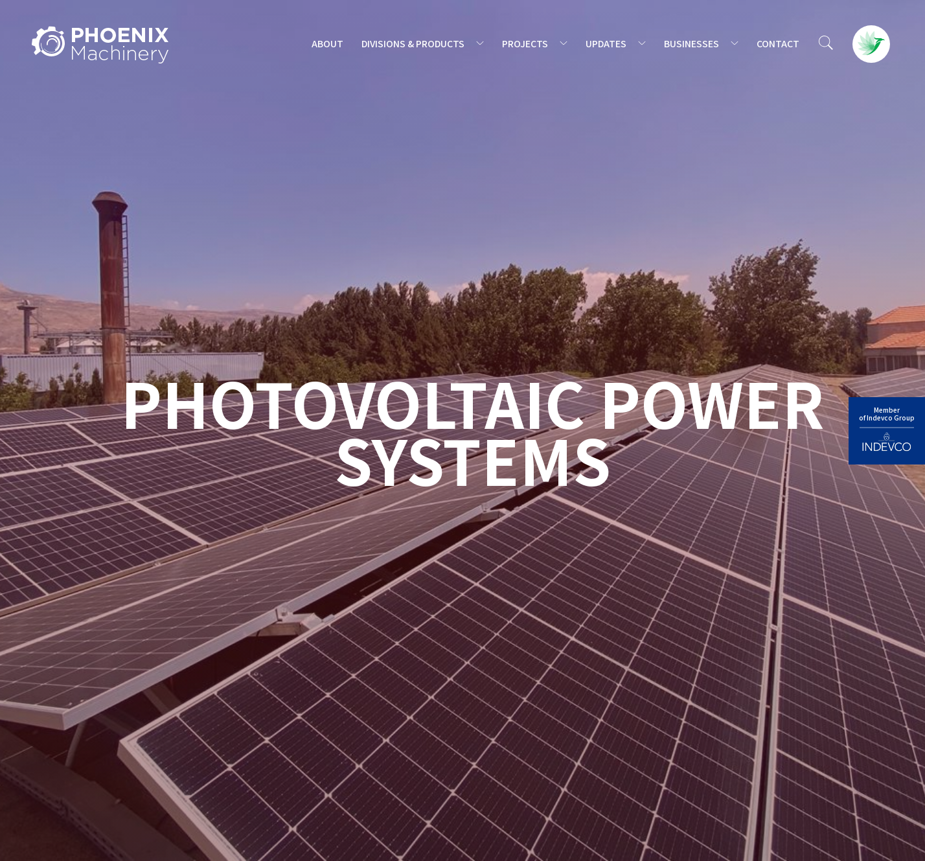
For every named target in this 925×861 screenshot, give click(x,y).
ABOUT (327, 43)
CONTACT (778, 43)
